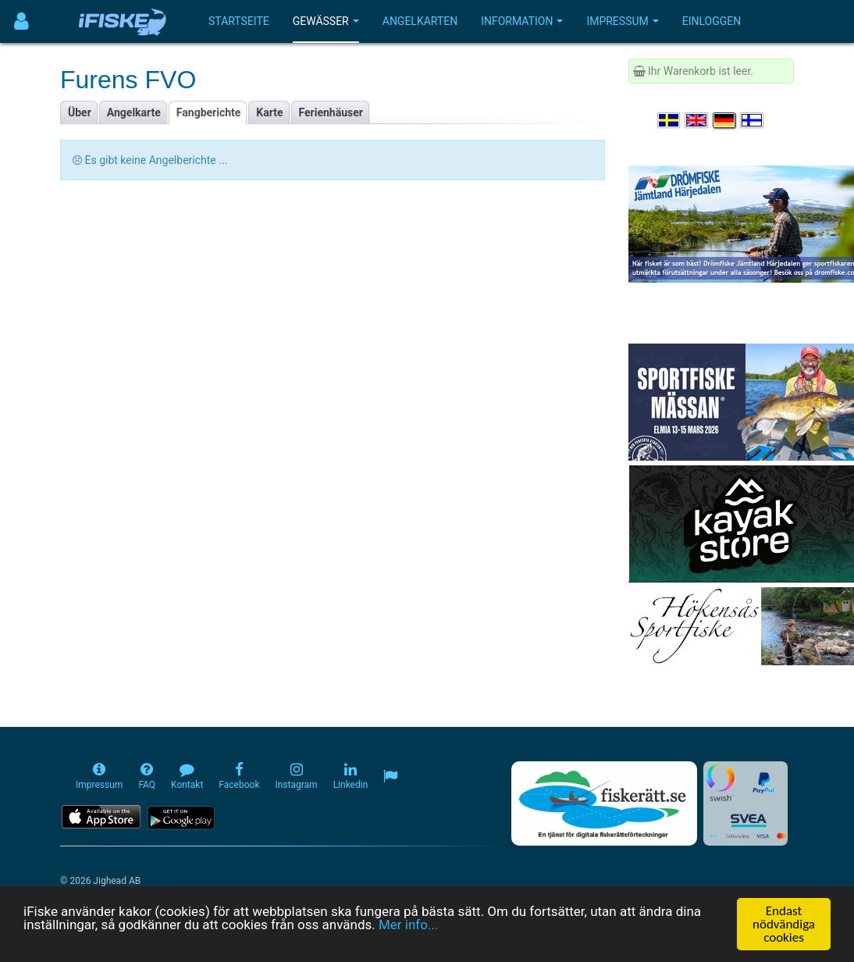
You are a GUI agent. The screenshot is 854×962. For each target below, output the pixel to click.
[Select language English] (697, 120)
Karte (269, 112)
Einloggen (712, 21)
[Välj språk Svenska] (670, 120)
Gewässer (326, 21)
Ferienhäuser (331, 112)
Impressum (622, 21)
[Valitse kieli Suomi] (752, 120)
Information (522, 21)
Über (79, 112)
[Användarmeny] (21, 21)
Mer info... (408, 924)
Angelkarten (420, 21)
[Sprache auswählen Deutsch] (725, 120)
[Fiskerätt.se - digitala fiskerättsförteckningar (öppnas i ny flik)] (604, 803)
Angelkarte (134, 112)
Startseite (238, 21)
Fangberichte (208, 112)
